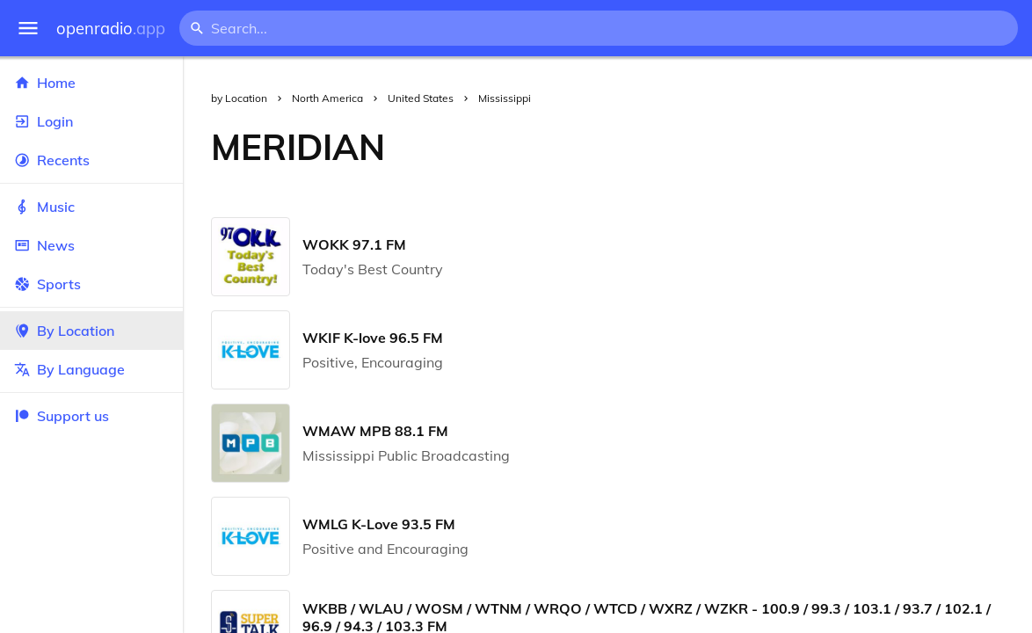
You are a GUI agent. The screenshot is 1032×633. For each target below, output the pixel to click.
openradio (110, 28)
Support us (61, 416)
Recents (91, 160)
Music (91, 206)
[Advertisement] (722, 147)
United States (421, 98)
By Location (91, 330)
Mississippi (504, 98)
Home (91, 82)
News (91, 245)
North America (327, 98)
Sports (91, 284)
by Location (239, 98)
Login (91, 121)
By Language (91, 369)
